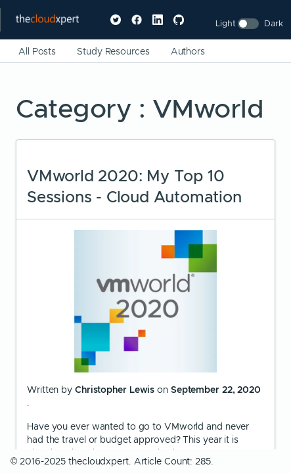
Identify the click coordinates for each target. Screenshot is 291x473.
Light (225, 23)
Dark (273, 23)
